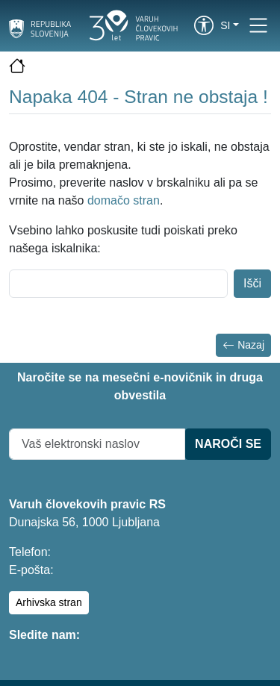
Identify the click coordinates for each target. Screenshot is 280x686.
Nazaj (243, 345)
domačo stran (123, 200)
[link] (204, 25)
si (225, 25)
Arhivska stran (49, 602)
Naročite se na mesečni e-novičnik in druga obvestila (140, 386)
